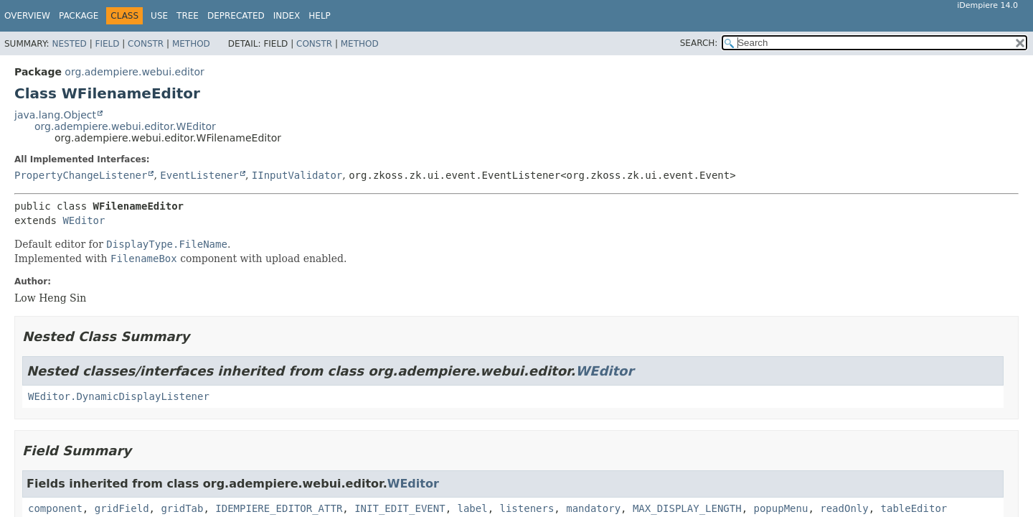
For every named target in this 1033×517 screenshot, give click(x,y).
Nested (69, 44)
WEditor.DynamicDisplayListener (118, 396)
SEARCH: (699, 43)
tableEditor (914, 508)
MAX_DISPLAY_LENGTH (687, 508)
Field (107, 44)
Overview (27, 16)
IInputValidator (297, 175)
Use (159, 16)
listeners (527, 508)
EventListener (199, 175)
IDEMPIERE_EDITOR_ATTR (278, 508)
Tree (187, 16)
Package (78, 16)
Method (191, 44)
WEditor (83, 220)
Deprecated (236, 16)
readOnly (844, 508)
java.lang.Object (55, 115)
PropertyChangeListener (80, 175)
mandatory (593, 508)
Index (287, 16)
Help (319, 16)
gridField (122, 508)
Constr (146, 44)
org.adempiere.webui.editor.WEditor (125, 126)
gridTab (182, 508)
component (55, 508)
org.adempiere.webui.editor (134, 72)
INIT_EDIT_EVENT (399, 508)
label (472, 508)
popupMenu (781, 508)
